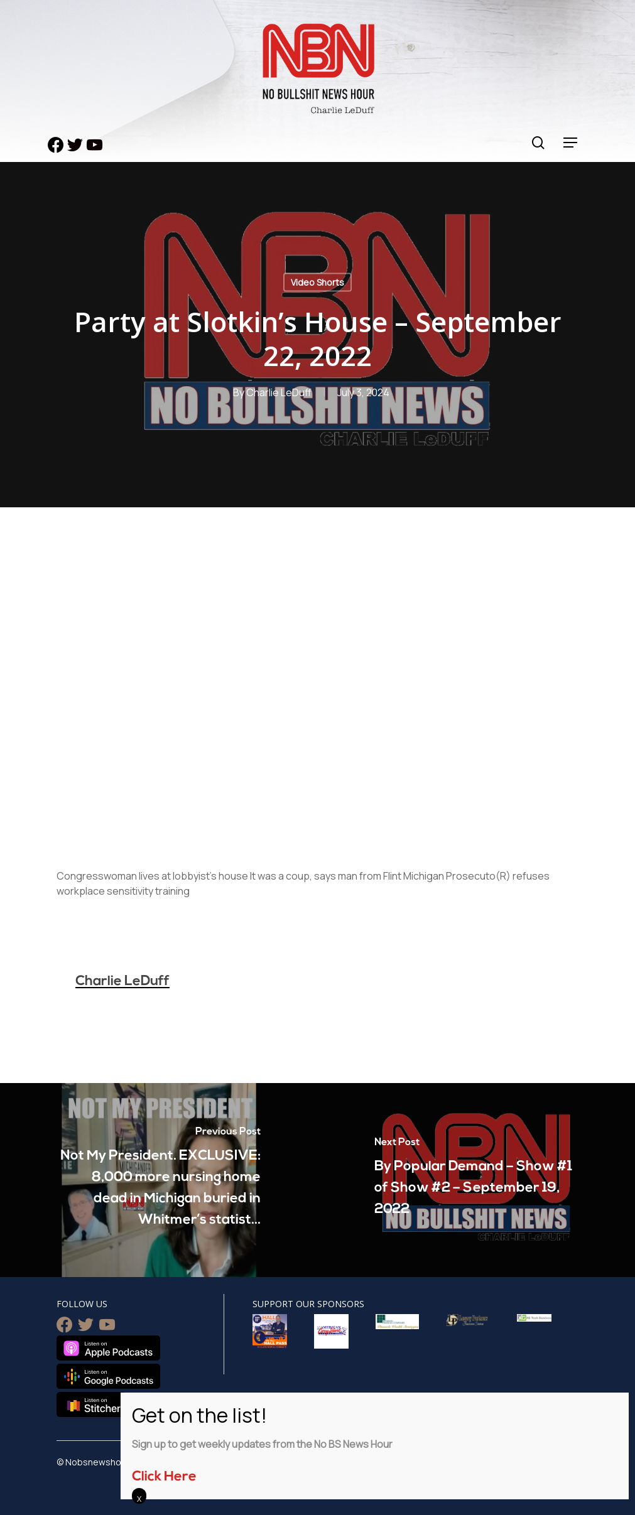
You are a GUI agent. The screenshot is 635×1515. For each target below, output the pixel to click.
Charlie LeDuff (279, 392)
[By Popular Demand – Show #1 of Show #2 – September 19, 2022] (477, 1179)
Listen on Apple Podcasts (108, 1348)
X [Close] (139, 1499)
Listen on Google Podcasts (108, 1376)
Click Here (164, 1477)
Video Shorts (317, 282)
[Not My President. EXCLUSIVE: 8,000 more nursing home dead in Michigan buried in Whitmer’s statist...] (159, 1179)
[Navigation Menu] (570, 142)
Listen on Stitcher (91, 1404)
